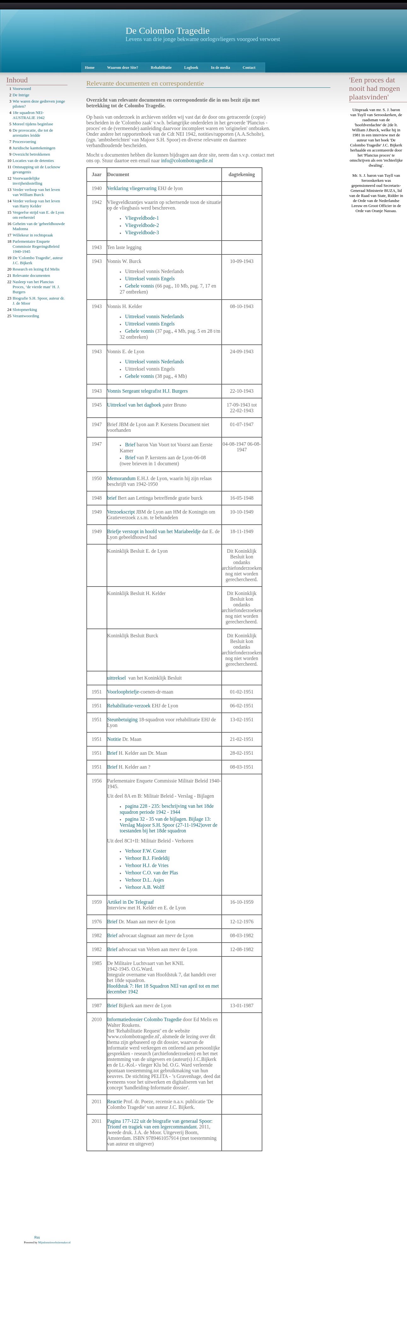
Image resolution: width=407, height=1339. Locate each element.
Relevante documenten (31, 275)
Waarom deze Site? (122, 67)
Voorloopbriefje (123, 691)
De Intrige (21, 94)
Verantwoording (26, 315)
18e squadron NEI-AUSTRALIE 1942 (28, 115)
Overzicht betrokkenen (31, 154)
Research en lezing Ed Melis (36, 269)
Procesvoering (24, 141)
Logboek (191, 67)
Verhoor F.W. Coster (145, 851)
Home (90, 67)
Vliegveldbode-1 (142, 218)
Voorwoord (22, 88)
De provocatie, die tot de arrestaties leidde (33, 133)
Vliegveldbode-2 (142, 225)
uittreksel (117, 678)
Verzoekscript (121, 512)
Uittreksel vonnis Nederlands (154, 316)
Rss (37, 1237)
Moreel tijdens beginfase (33, 124)
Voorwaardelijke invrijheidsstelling (27, 181)
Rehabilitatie (161, 67)
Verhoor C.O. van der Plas (151, 872)
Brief (131, 444)
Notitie (114, 739)
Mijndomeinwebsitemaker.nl (54, 1242)
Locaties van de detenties (33, 160)
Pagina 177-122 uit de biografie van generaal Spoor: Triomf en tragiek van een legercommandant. (160, 1123)
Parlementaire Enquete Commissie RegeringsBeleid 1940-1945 (36, 246)
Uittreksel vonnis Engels (150, 278)
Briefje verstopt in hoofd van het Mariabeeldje (154, 531)
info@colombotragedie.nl (187, 160)
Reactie (115, 1101)
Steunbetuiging (123, 719)
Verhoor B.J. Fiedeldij (147, 858)
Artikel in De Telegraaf (131, 902)
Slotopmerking (25, 309)
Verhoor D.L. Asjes (144, 880)
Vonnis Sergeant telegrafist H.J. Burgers (147, 391)
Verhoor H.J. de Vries (147, 865)
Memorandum (122, 478)
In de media (220, 67)
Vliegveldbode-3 (142, 232)
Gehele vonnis (139, 286)
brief (112, 498)
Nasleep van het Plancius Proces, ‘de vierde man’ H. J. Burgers (36, 286)
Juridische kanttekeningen (34, 148)
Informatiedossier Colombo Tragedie (144, 1019)
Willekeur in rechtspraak (33, 235)
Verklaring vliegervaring (132, 188)
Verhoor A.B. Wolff (145, 887)
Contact (249, 67)
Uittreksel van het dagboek (134, 405)
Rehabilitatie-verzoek (129, 705)
